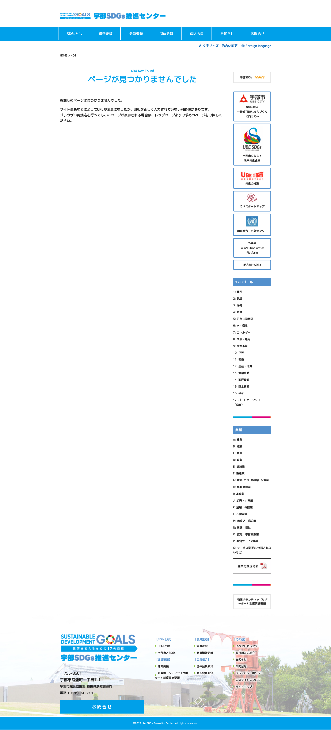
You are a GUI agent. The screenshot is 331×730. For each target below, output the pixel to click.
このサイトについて (248, 680)
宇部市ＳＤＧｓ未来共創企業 (252, 144)
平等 (241, 353)
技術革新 (242, 346)
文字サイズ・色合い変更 (218, 46)
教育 (239, 312)
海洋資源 (243, 380)
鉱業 (239, 460)
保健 (239, 305)
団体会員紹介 (205, 666)
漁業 (239, 453)
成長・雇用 (243, 339)
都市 (241, 359)
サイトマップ (244, 687)
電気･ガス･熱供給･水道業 (253, 480)
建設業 (240, 467)
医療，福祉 (244, 527)
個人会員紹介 (205, 673)
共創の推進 (252, 178)
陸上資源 (243, 386)
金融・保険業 (244, 507)
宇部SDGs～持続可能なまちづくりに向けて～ (252, 106)
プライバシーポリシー (249, 673)
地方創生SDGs (252, 265)
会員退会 (202, 646)
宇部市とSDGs (166, 653)
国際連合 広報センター (252, 224)
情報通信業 (244, 487)
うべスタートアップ (252, 201)
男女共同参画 (245, 319)
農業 (239, 440)
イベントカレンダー (248, 646)
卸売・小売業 (244, 500)
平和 (241, 393)
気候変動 (243, 373)
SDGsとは (74, 33)
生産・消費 (245, 366)
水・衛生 (242, 325)
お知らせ (227, 33)
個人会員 (196, 33)
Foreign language (256, 46)
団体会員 (166, 33)
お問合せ (257, 33)
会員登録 (136, 33)
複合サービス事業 (247, 541)
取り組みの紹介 (245, 653)
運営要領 (105, 33)
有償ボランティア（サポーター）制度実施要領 (252, 601)
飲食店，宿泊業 (246, 521)
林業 (239, 446)
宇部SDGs (252, 77)
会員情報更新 (205, 653)
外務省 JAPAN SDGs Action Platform (252, 247)
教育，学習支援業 (248, 534)
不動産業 (241, 514)
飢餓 (239, 298)
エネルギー (243, 332)
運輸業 (240, 494)
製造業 (240, 473)
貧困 (239, 292)
